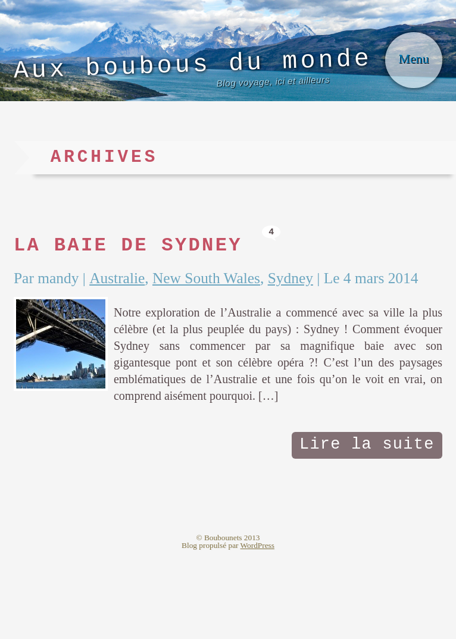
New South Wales (236, 329)
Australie (133, 329)
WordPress (257, 630)
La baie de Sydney (155, 293)
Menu (409, 83)
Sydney (333, 329)
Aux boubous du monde (180, 97)
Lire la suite (360, 528)
